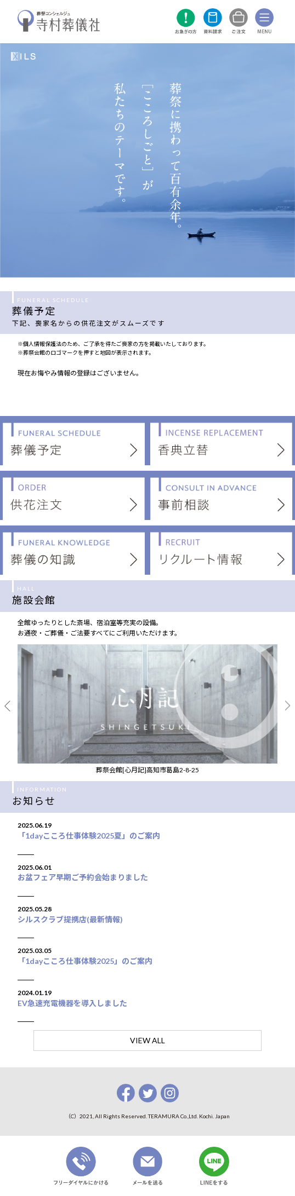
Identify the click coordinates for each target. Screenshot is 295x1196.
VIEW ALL (147, 1040)
